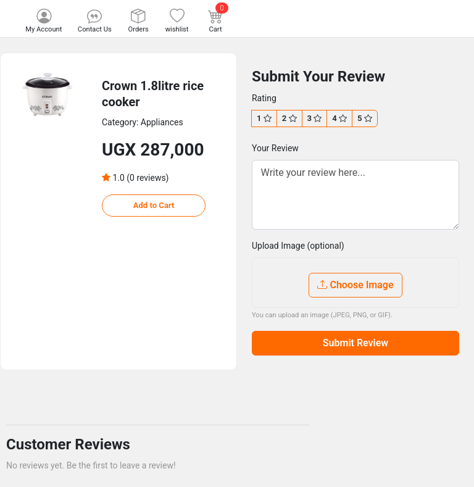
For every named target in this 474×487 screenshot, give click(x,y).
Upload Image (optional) (298, 246)
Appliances (162, 122)
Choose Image (355, 285)
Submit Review (355, 343)
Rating (264, 98)
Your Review (275, 148)
